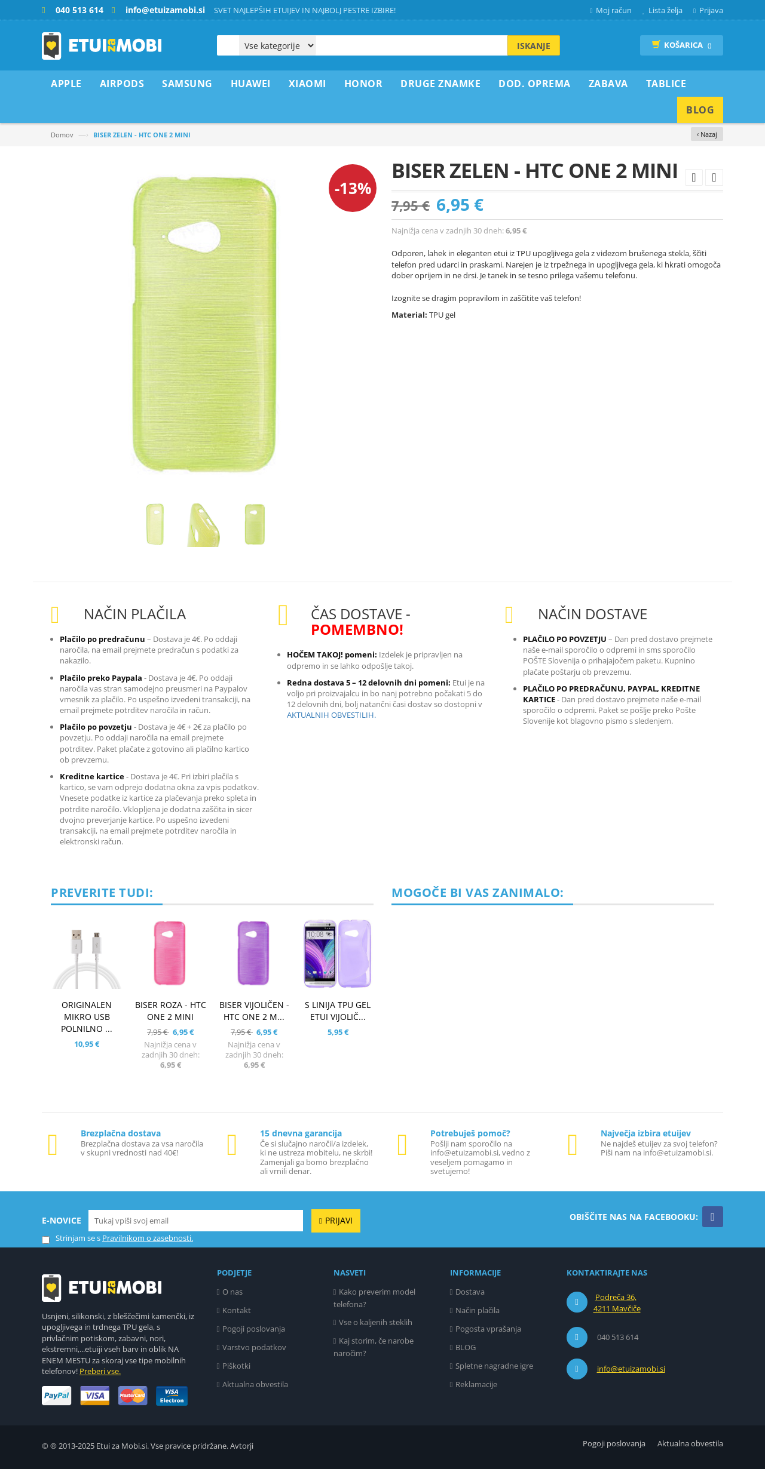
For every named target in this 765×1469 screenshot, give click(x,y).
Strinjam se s (71, 1238)
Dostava (470, 1291)
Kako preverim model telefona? (374, 1298)
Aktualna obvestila (255, 1384)
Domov (62, 134)
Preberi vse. (100, 1371)
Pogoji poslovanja (253, 1328)
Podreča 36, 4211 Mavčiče (617, 1303)
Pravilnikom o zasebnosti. (147, 1238)
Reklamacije (476, 1384)
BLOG (465, 1347)
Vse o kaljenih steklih (375, 1322)
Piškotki (236, 1365)
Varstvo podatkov (254, 1347)
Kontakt (236, 1310)
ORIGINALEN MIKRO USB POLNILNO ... (86, 1016)
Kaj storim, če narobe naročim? (373, 1347)
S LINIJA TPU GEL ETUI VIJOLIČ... (338, 1010)
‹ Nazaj (707, 134)
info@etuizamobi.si (631, 1368)
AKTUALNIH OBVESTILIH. (331, 714)
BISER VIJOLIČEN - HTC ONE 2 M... (254, 1010)
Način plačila (477, 1310)
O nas (232, 1291)
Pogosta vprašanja (488, 1328)
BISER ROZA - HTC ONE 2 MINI (170, 1010)
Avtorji (241, 1445)
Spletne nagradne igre (494, 1365)
